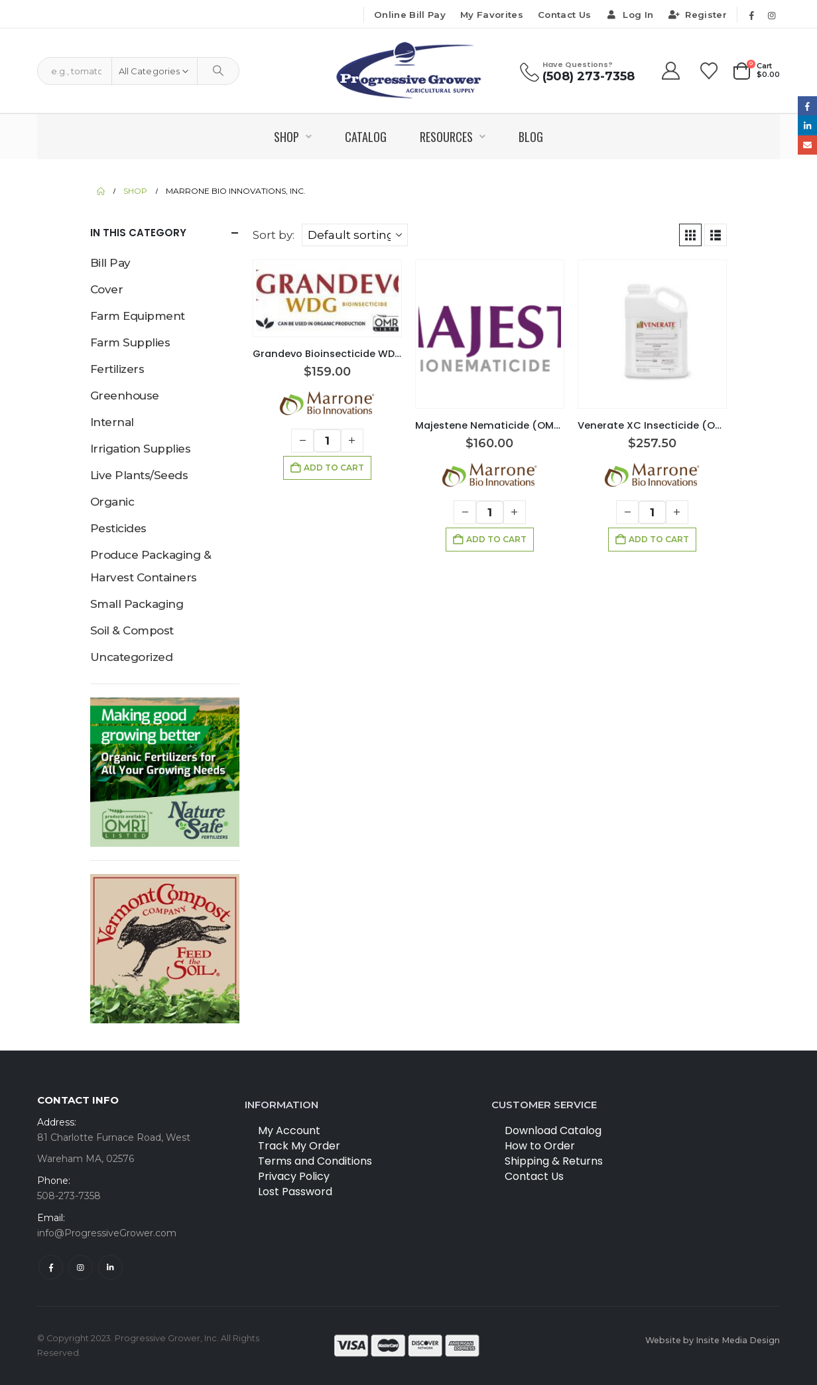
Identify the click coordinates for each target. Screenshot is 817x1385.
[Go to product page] (327, 298)
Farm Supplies (130, 342)
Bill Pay (110, 262)
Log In (629, 14)
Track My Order (299, 1145)
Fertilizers (117, 369)
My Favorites (491, 14)
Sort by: (273, 235)
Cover (106, 289)
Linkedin (110, 1267)
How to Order (540, 1145)
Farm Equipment (137, 316)
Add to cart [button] (334, 468)
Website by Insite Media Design (712, 1340)
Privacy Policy (294, 1176)
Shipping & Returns (554, 1161)
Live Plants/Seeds (139, 475)
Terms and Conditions (315, 1161)
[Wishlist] (709, 71)
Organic (112, 501)
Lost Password (295, 1191)
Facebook (50, 1267)
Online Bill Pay (410, 14)
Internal (112, 422)
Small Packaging (136, 604)
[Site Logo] (408, 71)
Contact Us (564, 14)
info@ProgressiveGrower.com (106, 1233)
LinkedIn (807, 125)
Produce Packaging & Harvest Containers (150, 566)
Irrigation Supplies (140, 448)
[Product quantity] (327, 441)
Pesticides (118, 528)
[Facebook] (751, 15)
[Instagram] (771, 15)
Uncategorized (131, 657)
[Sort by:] (355, 235)
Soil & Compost (132, 630)
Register (697, 14)
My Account (289, 1130)
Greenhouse (124, 395)
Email (807, 145)
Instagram (80, 1267)
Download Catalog (553, 1130)
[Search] (218, 71)
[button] (690, 235)
